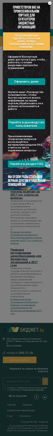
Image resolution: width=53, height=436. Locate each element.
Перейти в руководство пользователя (26, 124)
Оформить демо (26, 81)
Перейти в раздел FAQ (26, 164)
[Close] (50, 3)
